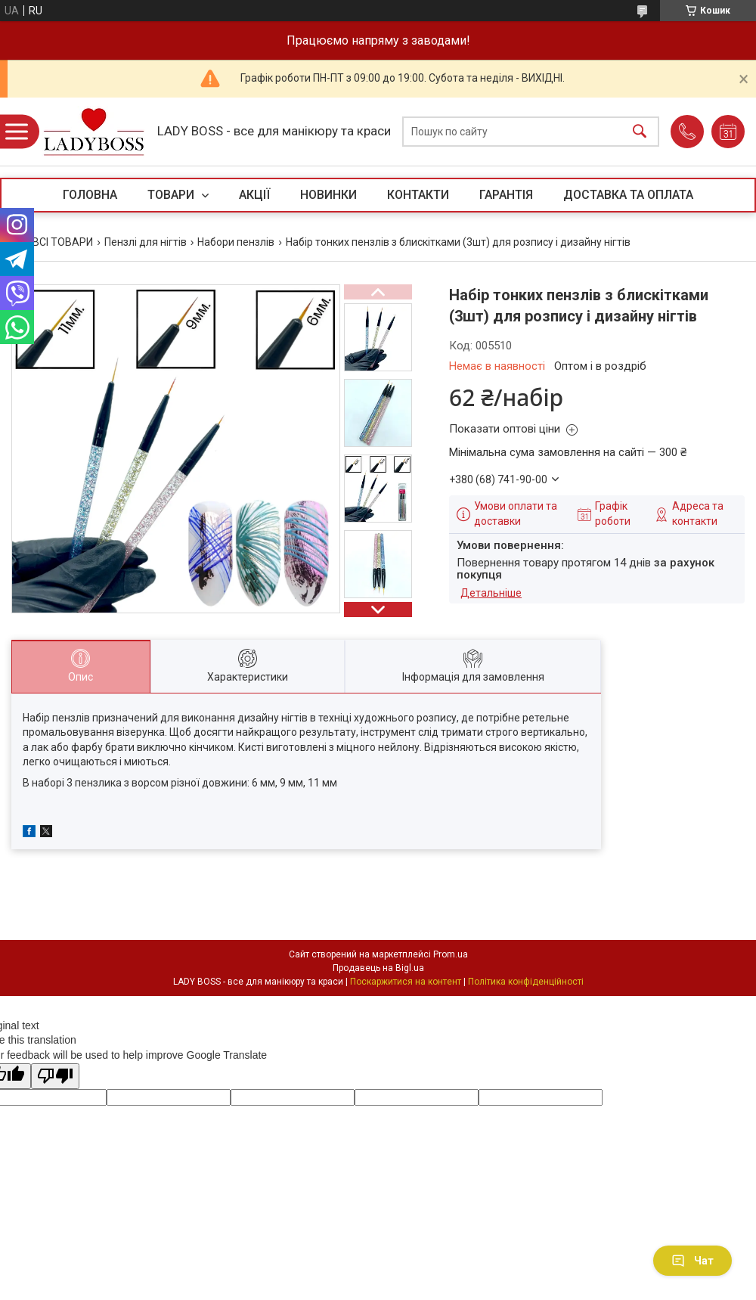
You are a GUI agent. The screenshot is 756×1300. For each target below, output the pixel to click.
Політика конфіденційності (526, 981)
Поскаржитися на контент (405, 981)
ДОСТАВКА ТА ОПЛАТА (628, 195)
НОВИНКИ (328, 195)
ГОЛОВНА (90, 195)
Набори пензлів (235, 242)
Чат (692, 1260)
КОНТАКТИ (418, 195)
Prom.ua (450, 954)
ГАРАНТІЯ (506, 195)
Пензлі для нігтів (145, 242)
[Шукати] (639, 132)
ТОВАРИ (172, 195)
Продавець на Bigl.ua (378, 968)
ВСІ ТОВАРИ (63, 242)
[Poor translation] (55, 1076)
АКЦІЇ (254, 195)
